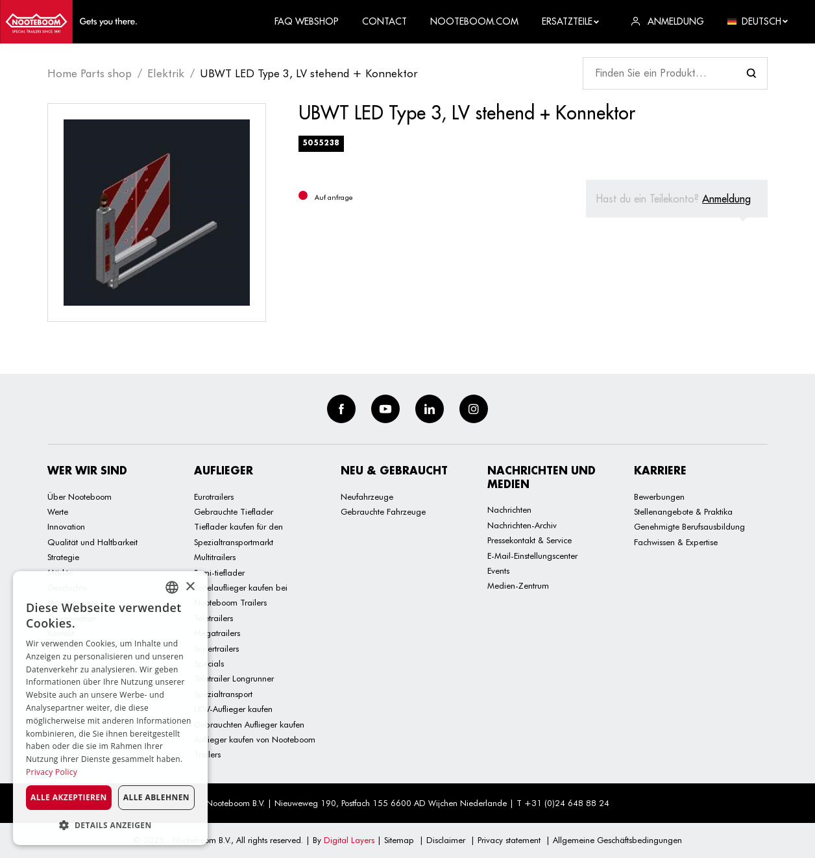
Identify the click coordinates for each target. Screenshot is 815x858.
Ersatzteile (571, 21)
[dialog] (110, 708)
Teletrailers (213, 618)
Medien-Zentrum (518, 585)
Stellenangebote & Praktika (683, 511)
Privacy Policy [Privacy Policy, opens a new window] (51, 772)
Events (498, 570)
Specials (209, 663)
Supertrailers (216, 648)
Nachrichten (509, 509)
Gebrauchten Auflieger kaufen (249, 724)
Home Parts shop (89, 73)
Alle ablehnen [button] (156, 797)
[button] (110, 825)
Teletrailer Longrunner (234, 678)
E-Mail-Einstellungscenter (532, 555)
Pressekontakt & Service (529, 540)
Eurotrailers (214, 496)
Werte (57, 511)
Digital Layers (349, 840)
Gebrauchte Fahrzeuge (383, 511)
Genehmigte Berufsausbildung (689, 526)
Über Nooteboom (79, 496)
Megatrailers (217, 633)
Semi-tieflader (219, 572)
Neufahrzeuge (367, 496)
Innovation (66, 526)
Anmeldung (726, 198)
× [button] (190, 587)
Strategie (63, 557)
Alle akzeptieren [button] (68, 797)
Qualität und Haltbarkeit (92, 542)
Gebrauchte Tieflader (233, 511)
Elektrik (165, 73)
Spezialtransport (223, 694)
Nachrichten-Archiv (522, 525)
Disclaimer (445, 840)
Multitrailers (215, 557)
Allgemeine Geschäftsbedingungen (617, 840)
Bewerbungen (659, 496)
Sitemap (399, 840)
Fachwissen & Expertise (676, 542)
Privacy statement (509, 840)
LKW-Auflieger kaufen (233, 709)
